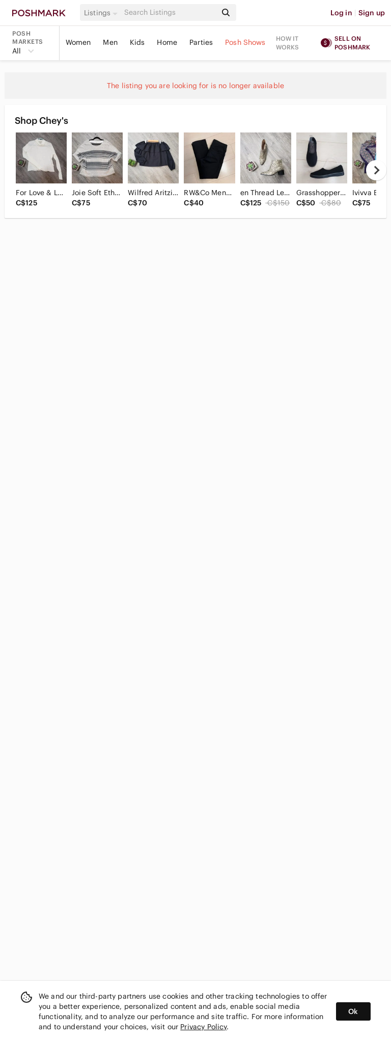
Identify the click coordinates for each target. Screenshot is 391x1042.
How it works (287, 43)
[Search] (169, 12)
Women (78, 42)
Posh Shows (245, 42)
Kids (137, 42)
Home (167, 42)
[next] (376, 170)
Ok (353, 1011)
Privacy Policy (203, 1026)
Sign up (371, 12)
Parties (201, 42)
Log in (341, 12)
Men (110, 42)
